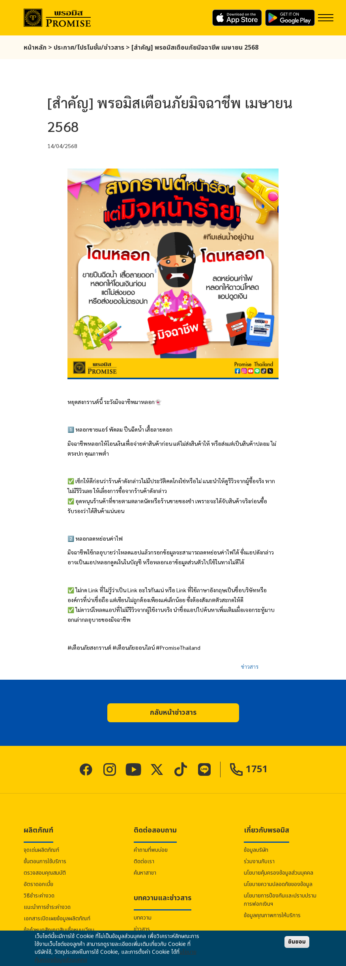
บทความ (142, 918)
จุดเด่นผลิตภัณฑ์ (41, 850)
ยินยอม (297, 942)
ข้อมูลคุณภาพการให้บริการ (272, 915)
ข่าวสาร (249, 666)
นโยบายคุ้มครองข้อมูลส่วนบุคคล (278, 873)
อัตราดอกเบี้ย (38, 884)
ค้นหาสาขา (145, 873)
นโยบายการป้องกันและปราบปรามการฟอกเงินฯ (280, 900)
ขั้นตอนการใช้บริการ (45, 861)
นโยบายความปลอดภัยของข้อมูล (278, 884)
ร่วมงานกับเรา (259, 861)
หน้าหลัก (35, 47)
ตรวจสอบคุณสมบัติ (45, 873)
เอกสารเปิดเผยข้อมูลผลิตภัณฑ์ (57, 918)
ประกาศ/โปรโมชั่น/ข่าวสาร (89, 47)
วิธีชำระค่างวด (39, 896)
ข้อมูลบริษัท (256, 850)
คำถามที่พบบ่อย (151, 850)
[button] (173, 712)
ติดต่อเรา (144, 861)
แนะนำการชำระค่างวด (47, 907)
